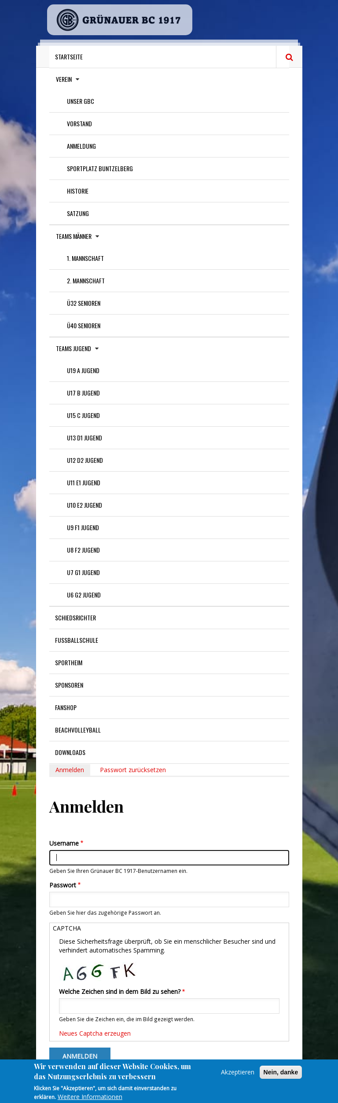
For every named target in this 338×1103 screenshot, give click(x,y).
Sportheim (68, 662)
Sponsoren (69, 684)
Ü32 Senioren (83, 303)
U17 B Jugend (83, 392)
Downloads (70, 752)
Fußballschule (76, 640)
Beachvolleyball (78, 729)
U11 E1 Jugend (83, 482)
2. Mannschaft (86, 280)
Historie (77, 190)
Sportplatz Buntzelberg (100, 168)
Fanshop (66, 707)
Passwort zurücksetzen (133, 770)
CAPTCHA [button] (67, 928)
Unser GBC (80, 101)
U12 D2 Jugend (85, 460)
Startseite (69, 56)
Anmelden (72, 771)
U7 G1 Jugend (83, 572)
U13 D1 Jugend (84, 437)
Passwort (62, 885)
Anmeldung (81, 145)
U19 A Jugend (83, 370)
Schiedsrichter (75, 617)
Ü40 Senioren (83, 325)
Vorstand (79, 123)
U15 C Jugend (83, 415)
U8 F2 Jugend (83, 549)
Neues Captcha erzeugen (95, 1033)
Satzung (78, 213)
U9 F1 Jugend (83, 527)
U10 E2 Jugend (84, 504)
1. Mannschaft (85, 258)
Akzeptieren (237, 1076)
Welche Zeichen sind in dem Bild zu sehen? (119, 991)
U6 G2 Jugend (84, 594)
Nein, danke (281, 1076)
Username (64, 843)
